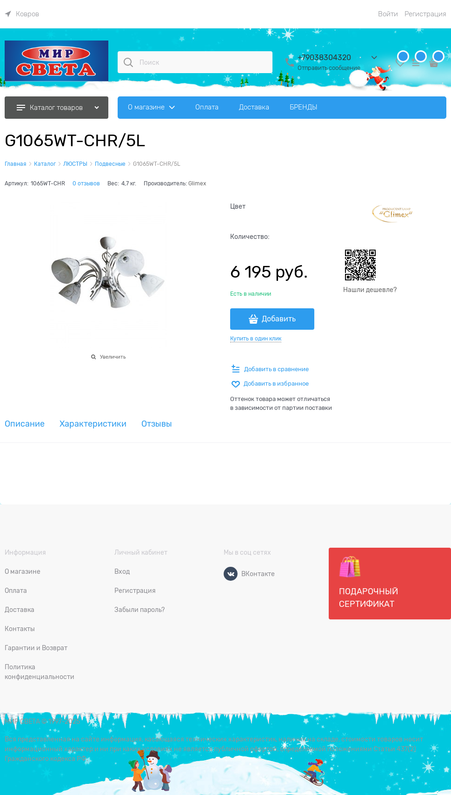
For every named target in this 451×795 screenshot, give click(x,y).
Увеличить (113, 357)
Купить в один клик (255, 338)
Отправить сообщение (329, 67)
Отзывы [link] (156, 424)
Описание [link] (25, 424)
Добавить (279, 319)
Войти (388, 14)
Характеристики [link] (93, 424)
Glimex (197, 183)
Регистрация (425, 14)
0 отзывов (86, 183)
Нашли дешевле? (370, 289)
